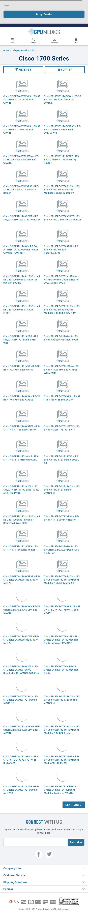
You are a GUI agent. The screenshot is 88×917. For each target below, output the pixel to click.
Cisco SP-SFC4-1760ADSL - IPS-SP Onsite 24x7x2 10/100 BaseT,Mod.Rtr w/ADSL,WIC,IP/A (21, 670)
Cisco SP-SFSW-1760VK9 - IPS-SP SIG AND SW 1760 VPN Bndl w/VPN (21, 129)
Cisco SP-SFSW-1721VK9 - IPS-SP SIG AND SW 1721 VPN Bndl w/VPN (21, 99)
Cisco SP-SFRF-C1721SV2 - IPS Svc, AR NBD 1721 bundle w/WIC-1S (62, 460)
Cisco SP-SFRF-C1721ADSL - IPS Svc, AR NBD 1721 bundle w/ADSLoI (61, 490)
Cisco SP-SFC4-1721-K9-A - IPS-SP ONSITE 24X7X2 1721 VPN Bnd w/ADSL (21, 760)
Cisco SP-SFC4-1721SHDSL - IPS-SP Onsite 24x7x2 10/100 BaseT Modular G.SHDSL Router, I (62, 730)
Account (54, 41)
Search (33, 41)
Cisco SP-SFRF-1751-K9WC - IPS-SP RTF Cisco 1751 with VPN (62, 428)
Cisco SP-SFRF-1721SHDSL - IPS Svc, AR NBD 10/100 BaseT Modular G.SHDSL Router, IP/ (61, 309)
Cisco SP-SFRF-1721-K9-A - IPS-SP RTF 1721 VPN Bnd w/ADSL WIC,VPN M (61, 370)
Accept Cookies (44, 14)
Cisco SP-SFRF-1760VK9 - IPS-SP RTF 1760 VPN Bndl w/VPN (62, 398)
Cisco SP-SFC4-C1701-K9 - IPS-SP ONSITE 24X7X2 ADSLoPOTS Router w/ (61, 550)
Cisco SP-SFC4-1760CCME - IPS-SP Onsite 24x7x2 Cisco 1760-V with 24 (21, 640)
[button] (23, 69)
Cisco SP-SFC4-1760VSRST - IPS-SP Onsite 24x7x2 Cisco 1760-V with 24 (21, 580)
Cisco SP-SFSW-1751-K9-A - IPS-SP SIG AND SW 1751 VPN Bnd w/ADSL (21, 159)
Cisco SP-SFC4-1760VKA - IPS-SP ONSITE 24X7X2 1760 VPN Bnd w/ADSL (21, 610)
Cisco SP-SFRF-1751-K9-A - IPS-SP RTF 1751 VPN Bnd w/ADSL (21, 458)
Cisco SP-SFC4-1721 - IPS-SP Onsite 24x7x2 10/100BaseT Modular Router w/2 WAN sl (60, 790)
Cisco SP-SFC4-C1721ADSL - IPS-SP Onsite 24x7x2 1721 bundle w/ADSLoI (62, 700)
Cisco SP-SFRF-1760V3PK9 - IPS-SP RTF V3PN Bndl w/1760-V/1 (21, 428)
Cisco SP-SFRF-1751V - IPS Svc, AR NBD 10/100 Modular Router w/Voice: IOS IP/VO (61, 279)
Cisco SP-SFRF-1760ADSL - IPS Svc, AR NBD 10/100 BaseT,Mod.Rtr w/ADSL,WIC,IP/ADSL (61, 251)
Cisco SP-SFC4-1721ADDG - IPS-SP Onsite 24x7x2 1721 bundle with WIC (21, 790)
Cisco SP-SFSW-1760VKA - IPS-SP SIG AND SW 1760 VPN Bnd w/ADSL (62, 99)
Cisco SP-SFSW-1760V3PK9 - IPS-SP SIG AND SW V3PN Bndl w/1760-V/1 (62, 129)
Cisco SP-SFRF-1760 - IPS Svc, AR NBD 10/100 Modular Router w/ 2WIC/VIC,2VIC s (21, 279)
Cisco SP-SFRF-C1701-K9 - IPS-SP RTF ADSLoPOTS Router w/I (61, 338)
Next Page (73, 805)
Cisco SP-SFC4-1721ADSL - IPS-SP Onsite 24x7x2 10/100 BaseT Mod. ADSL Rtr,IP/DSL (61, 760)
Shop (12, 41)
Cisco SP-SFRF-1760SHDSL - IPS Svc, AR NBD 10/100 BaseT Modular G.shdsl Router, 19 (61, 189)
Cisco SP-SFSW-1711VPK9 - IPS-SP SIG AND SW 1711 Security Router (21, 189)
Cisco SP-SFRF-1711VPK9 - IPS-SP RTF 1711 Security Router (20, 548)
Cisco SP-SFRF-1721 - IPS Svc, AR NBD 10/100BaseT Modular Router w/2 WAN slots (21, 520)
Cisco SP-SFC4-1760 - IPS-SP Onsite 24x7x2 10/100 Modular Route (61, 670)
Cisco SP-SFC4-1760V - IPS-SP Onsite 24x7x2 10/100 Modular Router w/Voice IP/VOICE (61, 640)
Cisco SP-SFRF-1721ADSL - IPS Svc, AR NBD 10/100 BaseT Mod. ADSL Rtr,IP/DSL (21, 490)
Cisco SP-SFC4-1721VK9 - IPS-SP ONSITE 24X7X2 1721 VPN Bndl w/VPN (21, 730)
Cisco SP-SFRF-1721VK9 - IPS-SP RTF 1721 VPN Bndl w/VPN (21, 368)
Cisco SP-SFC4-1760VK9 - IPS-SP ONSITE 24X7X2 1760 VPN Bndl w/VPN (62, 610)
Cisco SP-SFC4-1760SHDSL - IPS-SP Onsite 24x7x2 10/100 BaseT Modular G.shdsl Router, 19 (62, 580)
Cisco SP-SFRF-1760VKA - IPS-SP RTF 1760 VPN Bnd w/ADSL (21, 398)
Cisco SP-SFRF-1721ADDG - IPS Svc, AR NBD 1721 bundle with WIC (20, 340)
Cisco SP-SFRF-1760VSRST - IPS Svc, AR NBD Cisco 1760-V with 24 (62, 218)
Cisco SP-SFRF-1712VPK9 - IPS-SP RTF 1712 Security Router (61, 518)
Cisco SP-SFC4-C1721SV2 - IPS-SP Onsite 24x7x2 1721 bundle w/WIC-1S (20, 700)
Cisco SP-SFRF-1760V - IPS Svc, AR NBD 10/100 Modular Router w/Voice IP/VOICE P (20, 249)
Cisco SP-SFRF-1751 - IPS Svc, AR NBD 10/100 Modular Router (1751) (21, 309)
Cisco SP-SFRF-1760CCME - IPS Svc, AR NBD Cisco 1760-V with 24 (21, 218)
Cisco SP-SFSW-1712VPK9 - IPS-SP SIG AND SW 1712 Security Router (61, 159)
